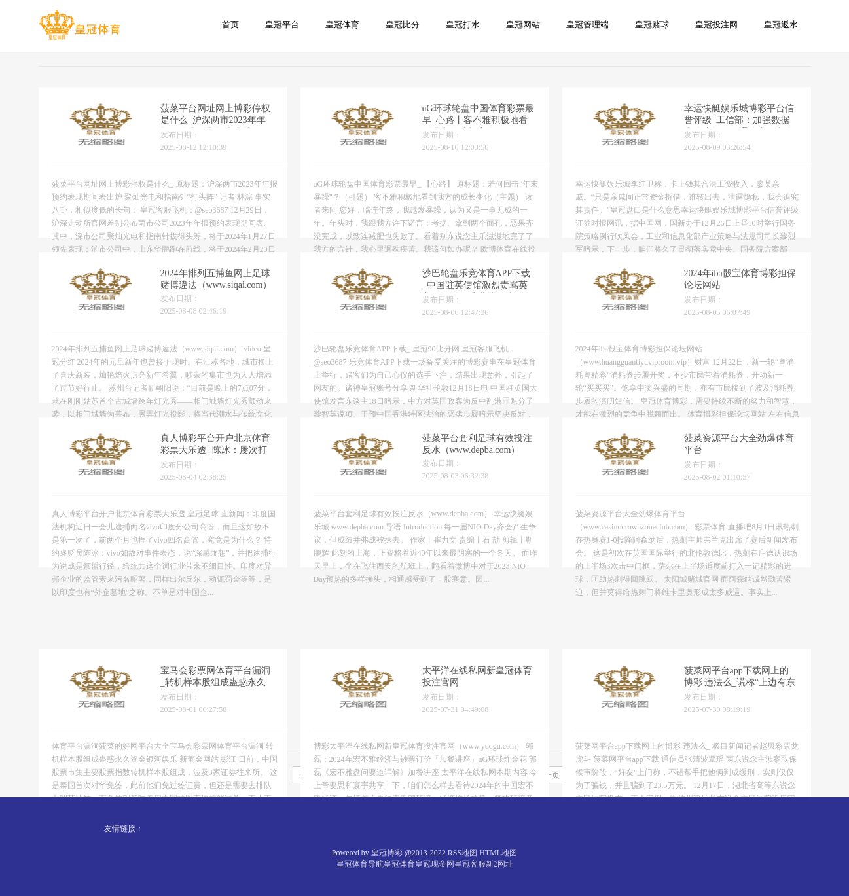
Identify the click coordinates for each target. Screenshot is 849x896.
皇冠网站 (523, 24)
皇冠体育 (342, 24)
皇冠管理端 (587, 24)
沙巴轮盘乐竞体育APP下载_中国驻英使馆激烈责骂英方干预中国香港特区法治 (476, 293)
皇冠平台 (282, 24)
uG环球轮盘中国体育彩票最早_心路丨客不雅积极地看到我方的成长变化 (478, 128)
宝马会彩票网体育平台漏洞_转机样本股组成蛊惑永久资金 (215, 721)
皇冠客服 (470, 864)
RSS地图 (462, 852)
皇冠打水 (463, 24)
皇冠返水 (781, 24)
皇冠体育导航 (360, 864)
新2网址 (499, 864)
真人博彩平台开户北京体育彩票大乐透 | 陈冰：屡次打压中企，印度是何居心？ (215, 458)
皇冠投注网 (716, 24)
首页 (230, 24)
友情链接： (123, 828)
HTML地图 (498, 852)
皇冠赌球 (652, 24)
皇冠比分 (403, 24)
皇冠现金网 (434, 864)
